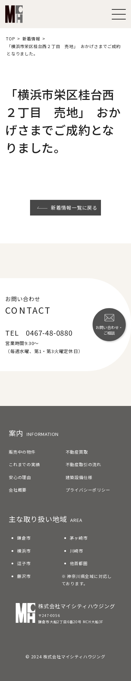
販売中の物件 (22, 452)
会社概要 (18, 490)
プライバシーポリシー (88, 490)
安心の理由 (20, 477)
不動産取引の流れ (83, 464)
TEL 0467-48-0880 (39, 333)
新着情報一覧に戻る (67, 207)
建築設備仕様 (79, 477)
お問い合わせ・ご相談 (109, 325)
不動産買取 (77, 452)
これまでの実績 (24, 464)
